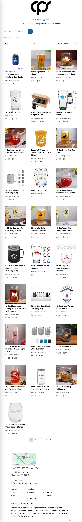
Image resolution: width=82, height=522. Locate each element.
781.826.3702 (27, 23)
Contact (14, 495)
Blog (44, 489)
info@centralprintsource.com (48, 23)
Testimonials (48, 492)
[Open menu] (77, 31)
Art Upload (47, 495)
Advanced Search (31, 493)
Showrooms (32, 498)
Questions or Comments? (22, 503)
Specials (30, 489)
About (14, 492)
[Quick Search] (14, 31)
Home (14, 489)
